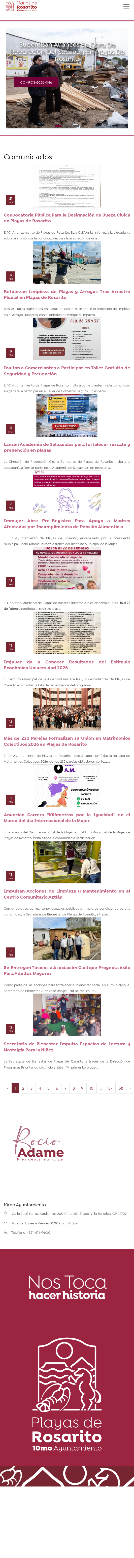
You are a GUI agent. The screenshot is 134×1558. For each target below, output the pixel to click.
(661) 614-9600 (38, 1232)
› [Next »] (130, 1087)
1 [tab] (58, 126)
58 (121, 1087)
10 (91, 1087)
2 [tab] (67, 126)
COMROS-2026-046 (36, 82)
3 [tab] (76, 126)
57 (110, 1087)
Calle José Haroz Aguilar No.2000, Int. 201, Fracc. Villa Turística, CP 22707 (69, 1213)
